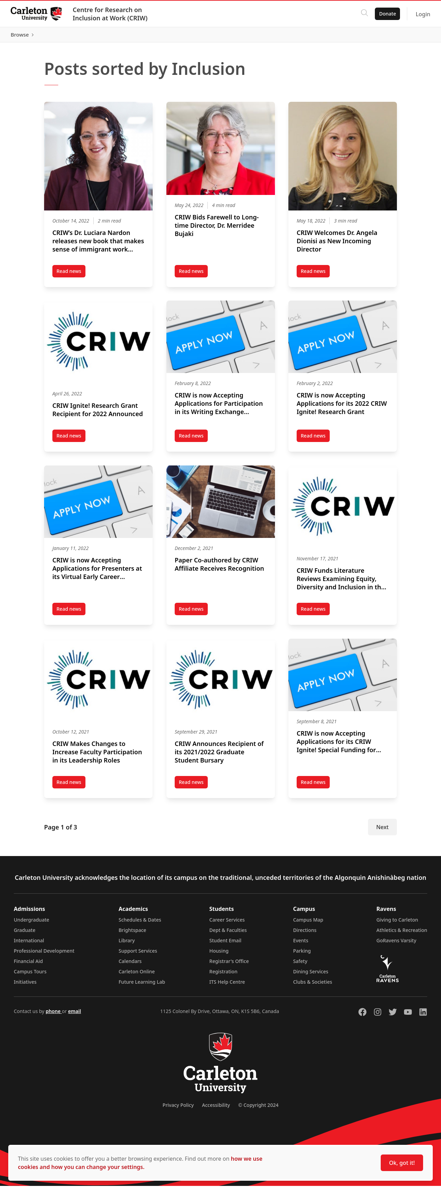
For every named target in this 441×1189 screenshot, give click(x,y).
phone (53, 1014)
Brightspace (132, 933)
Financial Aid (28, 964)
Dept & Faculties (228, 933)
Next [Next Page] (382, 830)
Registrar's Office (229, 964)
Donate (387, 13)
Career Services (227, 923)
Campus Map (308, 923)
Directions (305, 933)
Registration (223, 974)
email (74, 1014)
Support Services (138, 954)
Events (300, 943)
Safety (300, 964)
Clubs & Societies (312, 985)
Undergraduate (31, 923)
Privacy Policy (178, 1108)
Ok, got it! (402, 1163)
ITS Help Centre (227, 985)
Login (422, 14)
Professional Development (44, 954)
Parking (302, 954)
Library (127, 943)
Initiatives (25, 985)
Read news (71, 276)
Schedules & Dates (140, 923)
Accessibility (216, 1108)
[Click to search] (364, 13)
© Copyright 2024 (258, 1108)
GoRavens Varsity (397, 943)
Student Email (225, 943)
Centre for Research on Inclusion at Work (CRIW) (110, 14)
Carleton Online (137, 974)
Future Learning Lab (142, 985)
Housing (219, 954)
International (29, 943)
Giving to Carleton (397, 923)
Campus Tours (30, 974)
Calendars (130, 964)
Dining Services (310, 974)
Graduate (24, 933)
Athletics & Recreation (402, 933)
